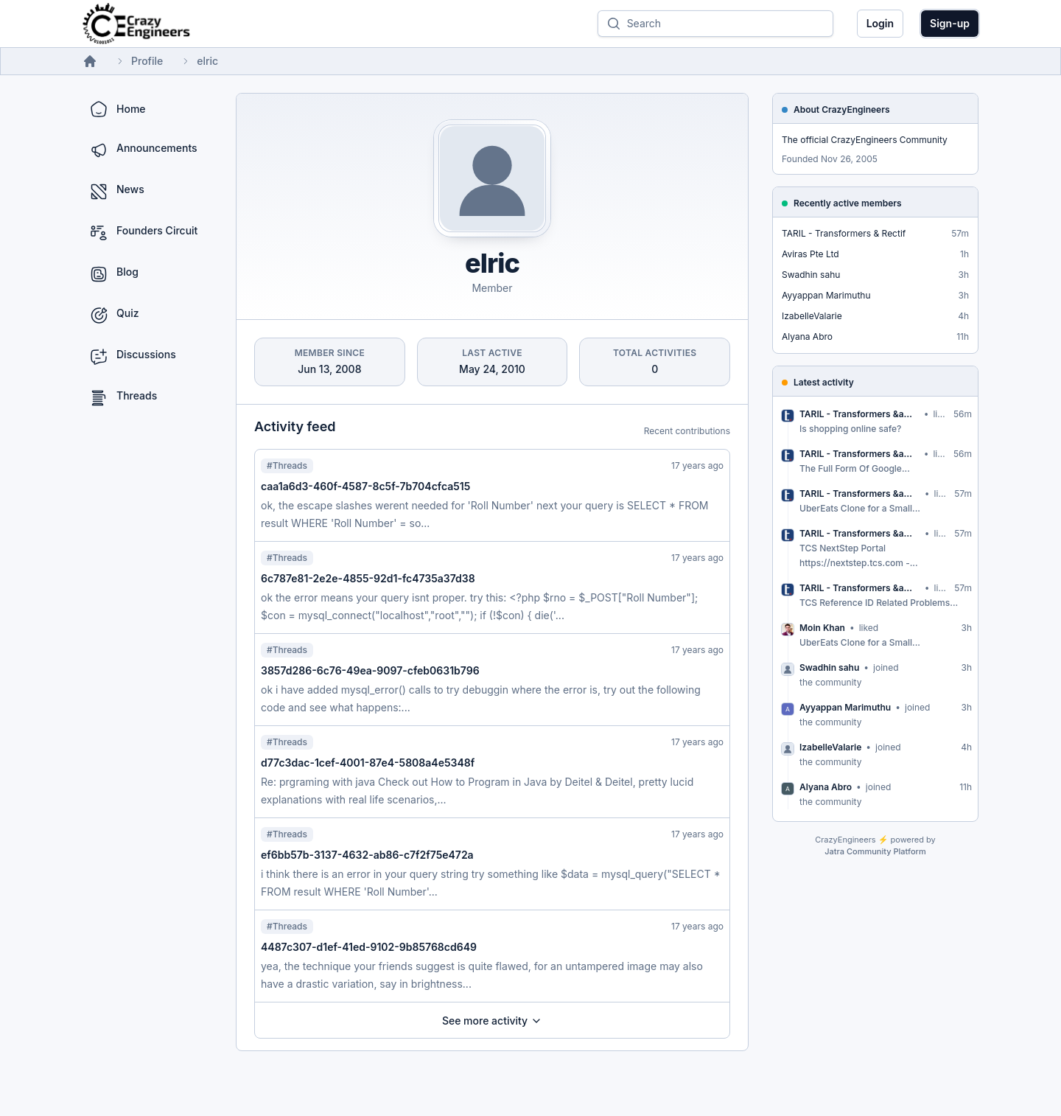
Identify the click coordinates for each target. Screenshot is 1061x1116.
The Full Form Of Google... (854, 468)
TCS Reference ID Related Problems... (878, 602)
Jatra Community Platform (874, 851)
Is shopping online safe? (850, 428)
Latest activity (824, 382)
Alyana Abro (807, 336)
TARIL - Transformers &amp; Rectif (859, 413)
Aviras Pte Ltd (810, 253)
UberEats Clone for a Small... (859, 508)
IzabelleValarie (812, 315)
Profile (147, 61)
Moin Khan (822, 627)
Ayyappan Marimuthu (826, 295)
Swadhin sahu (811, 274)
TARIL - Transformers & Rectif (844, 233)
